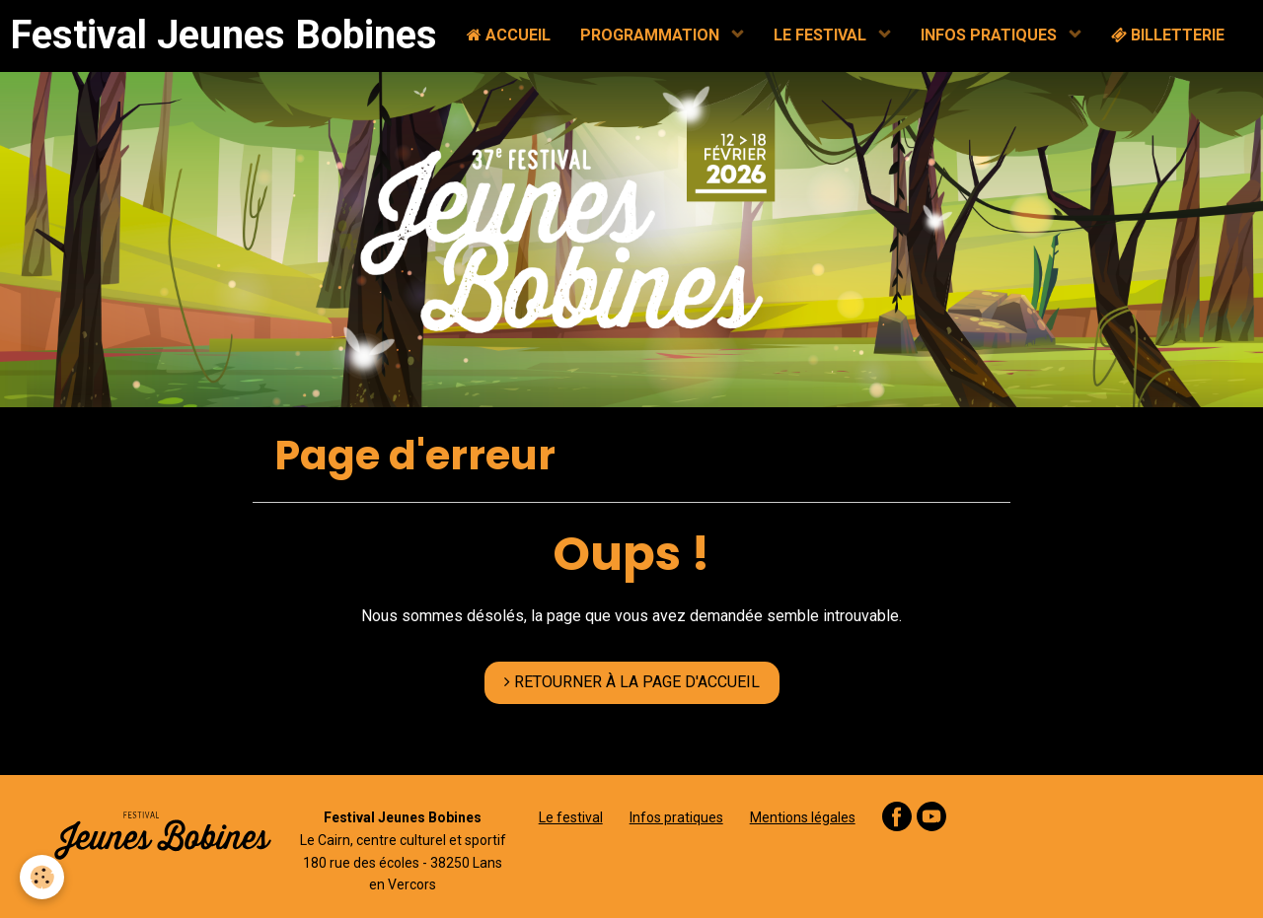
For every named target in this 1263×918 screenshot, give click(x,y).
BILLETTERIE (1168, 35)
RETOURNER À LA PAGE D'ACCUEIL (632, 681)
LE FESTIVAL (822, 35)
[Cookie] (42, 877)
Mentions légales (802, 817)
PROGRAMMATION (651, 35)
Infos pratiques (676, 817)
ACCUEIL (509, 35)
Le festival (571, 817)
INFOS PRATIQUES (991, 35)
